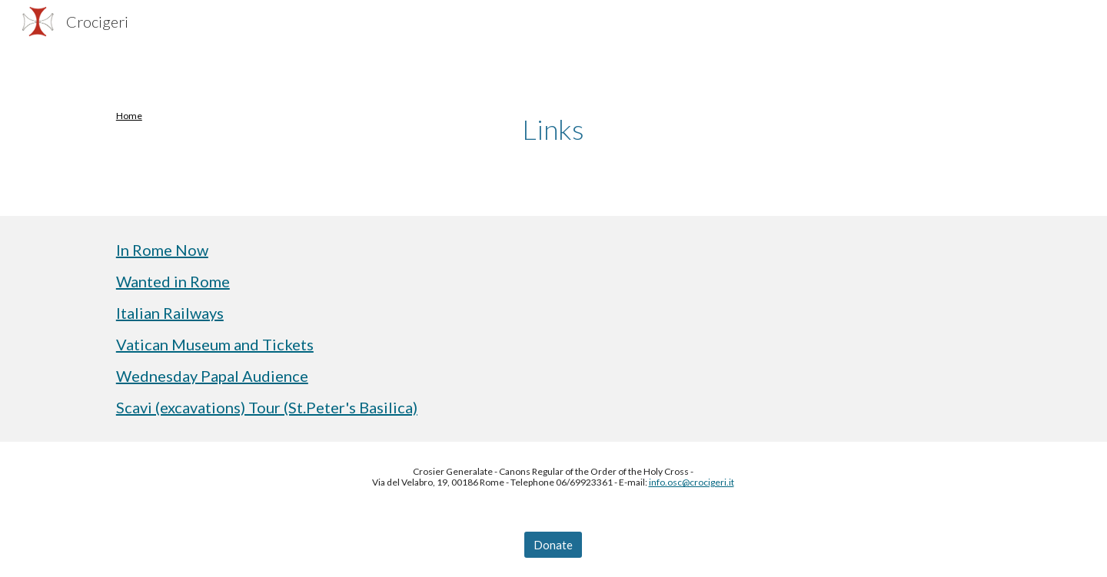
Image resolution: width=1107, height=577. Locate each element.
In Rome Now (162, 249)
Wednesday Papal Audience (212, 375)
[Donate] (553, 544)
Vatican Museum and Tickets (215, 344)
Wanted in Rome (173, 281)
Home (129, 115)
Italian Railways (170, 312)
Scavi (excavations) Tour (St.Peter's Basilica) (266, 407)
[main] (174, 116)
